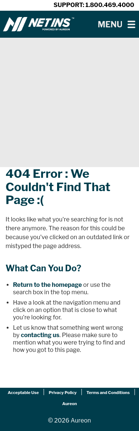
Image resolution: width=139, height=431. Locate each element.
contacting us (40, 335)
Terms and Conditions (108, 392)
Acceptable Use (23, 392)
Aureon (69, 403)
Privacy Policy (62, 392)
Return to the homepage (47, 284)
